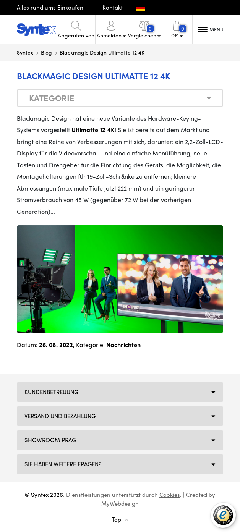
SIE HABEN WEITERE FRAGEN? (62, 464)
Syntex (25, 52)
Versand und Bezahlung (60, 416)
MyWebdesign (120, 503)
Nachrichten (123, 344)
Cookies (169, 494)
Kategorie (52, 98)
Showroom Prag (50, 440)
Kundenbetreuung (51, 392)
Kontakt (112, 7)
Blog (46, 52)
